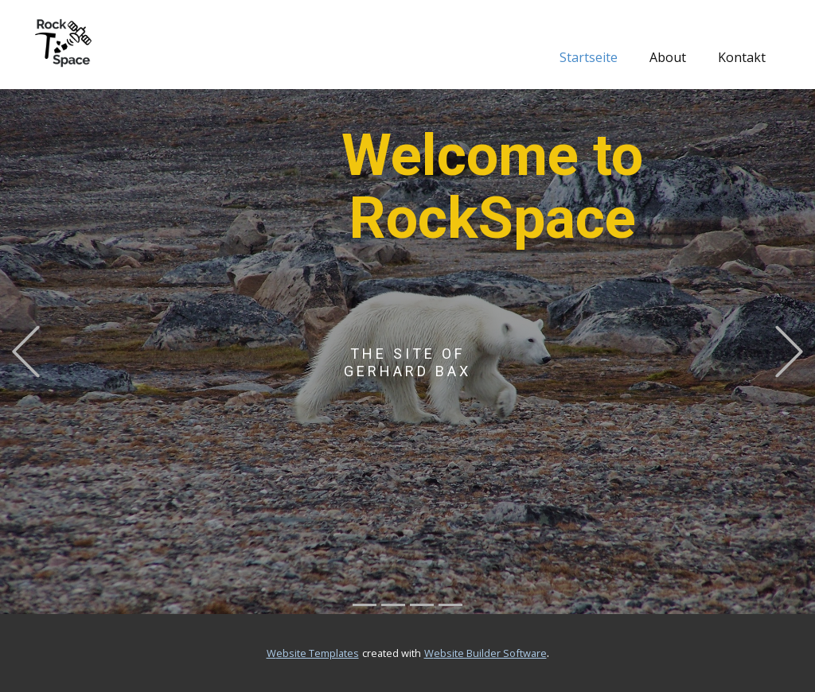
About (667, 57)
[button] (26, 352)
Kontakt (742, 57)
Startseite (589, 57)
